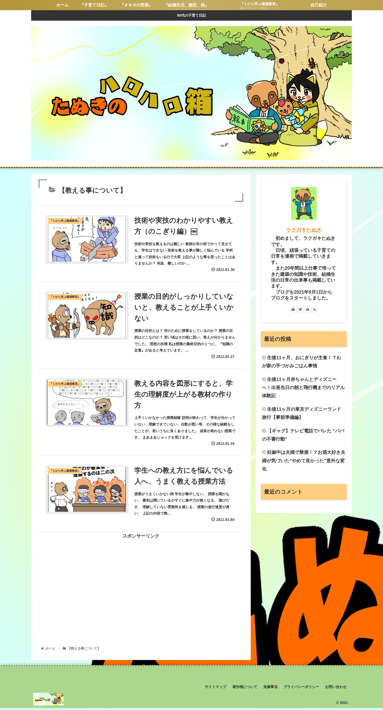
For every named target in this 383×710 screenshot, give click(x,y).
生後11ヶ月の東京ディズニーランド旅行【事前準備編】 (301, 413)
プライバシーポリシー (302, 689)
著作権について (246, 689)
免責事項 (272, 689)
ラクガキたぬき (304, 230)
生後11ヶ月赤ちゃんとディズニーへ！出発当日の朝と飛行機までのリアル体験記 (303, 387)
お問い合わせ (336, 689)
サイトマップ (218, 689)
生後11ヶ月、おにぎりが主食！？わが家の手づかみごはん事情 (301, 361)
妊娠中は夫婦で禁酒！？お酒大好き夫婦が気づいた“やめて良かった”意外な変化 (303, 460)
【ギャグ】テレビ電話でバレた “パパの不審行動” (303, 435)
